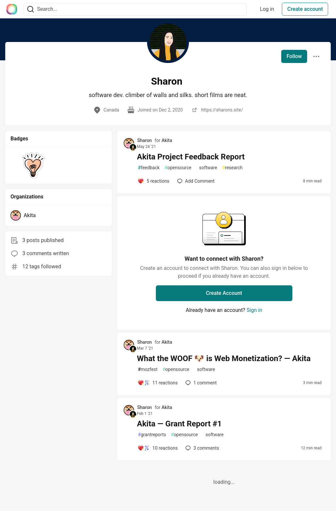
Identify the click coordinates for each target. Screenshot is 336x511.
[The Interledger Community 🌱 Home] (11, 9)
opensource (177, 167)
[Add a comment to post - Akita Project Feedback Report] (153, 181)
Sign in (254, 310)
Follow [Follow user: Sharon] (294, 56)
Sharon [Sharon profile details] (144, 140)
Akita (166, 140)
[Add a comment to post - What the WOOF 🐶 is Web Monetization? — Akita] (157, 383)
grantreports (152, 434)
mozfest (148, 369)
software (206, 167)
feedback (148, 167)
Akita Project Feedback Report (190, 156)
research (232, 167)
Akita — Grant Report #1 (179, 423)
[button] (33, 165)
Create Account (224, 293)
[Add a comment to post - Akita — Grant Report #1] (157, 448)
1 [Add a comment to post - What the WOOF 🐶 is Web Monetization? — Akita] (200, 383)
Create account (305, 9)
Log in (267, 9)
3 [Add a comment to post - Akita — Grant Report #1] (201, 448)
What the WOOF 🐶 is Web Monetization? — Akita (223, 358)
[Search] (30, 9)
